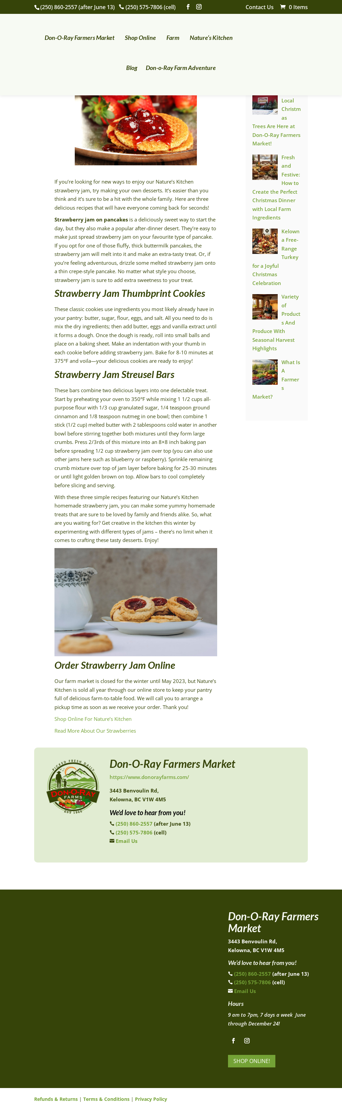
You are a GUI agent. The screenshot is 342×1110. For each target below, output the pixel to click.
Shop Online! (251, 1061)
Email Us (126, 840)
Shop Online (134, 35)
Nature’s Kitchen (204, 35)
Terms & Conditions (106, 1099)
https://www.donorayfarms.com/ (149, 777)
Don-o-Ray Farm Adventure (171, 65)
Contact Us (260, 7)
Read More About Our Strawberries (95, 730)
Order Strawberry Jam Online (114, 665)
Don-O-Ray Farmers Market (73, 35)
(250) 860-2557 (58, 7)
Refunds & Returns (56, 1099)
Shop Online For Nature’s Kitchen (93, 718)
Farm (166, 35)
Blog (290, 35)
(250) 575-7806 (144, 7)
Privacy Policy (151, 1099)
